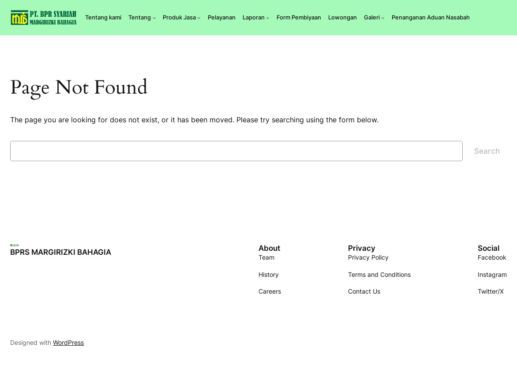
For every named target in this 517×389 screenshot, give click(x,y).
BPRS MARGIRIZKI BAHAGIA (60, 252)
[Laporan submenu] (268, 17)
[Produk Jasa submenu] (199, 17)
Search (487, 151)
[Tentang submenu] (154, 17)
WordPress (68, 342)
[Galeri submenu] (383, 17)
